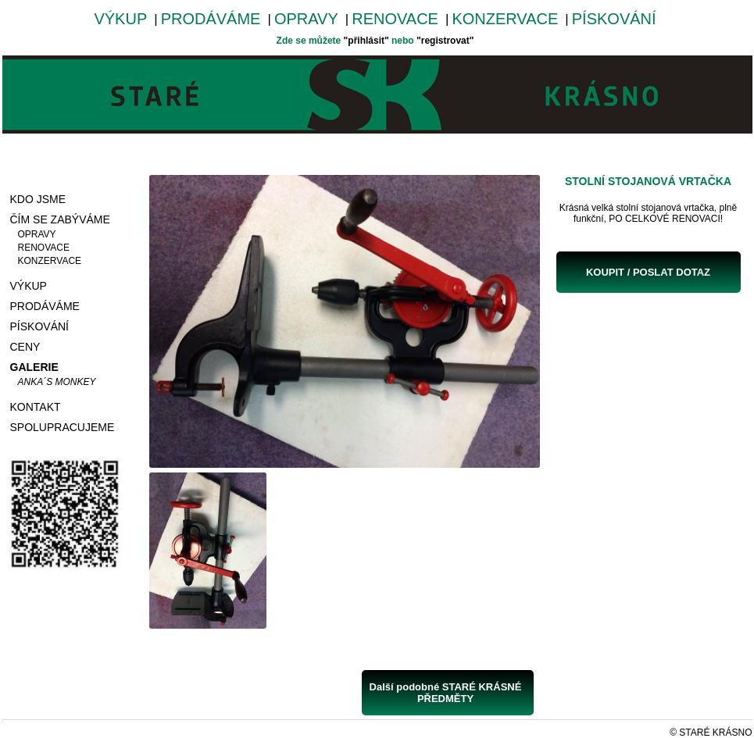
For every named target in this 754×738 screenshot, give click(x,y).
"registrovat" (444, 40)
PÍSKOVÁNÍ (614, 18)
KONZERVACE (505, 18)
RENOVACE (395, 18)
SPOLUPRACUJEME (62, 427)
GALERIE (34, 367)
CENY (25, 346)
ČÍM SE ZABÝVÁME (60, 219)
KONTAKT (35, 407)
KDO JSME (38, 199)
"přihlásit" (366, 40)
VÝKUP (120, 18)
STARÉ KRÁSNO (715, 732)
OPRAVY (306, 18)
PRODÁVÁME (211, 18)
